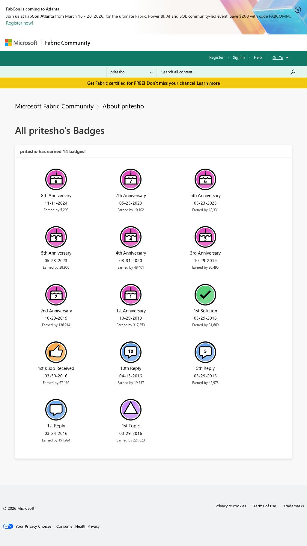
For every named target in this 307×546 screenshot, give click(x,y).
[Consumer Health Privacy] (78, 526)
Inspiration (130, 42)
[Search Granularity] (131, 72)
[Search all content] (228, 72)
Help (258, 57)
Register (216, 57)
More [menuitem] (229, 42)
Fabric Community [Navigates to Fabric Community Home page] (67, 42)
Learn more (208, 83)
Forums (103, 42)
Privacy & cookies (231, 505)
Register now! (19, 23)
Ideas (154, 42)
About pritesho (123, 106)
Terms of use (264, 505)
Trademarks (293, 505)
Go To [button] (278, 57)
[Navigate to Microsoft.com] (21, 42)
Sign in (239, 57)
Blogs (208, 42)
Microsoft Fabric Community (54, 106)
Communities (181, 42)
